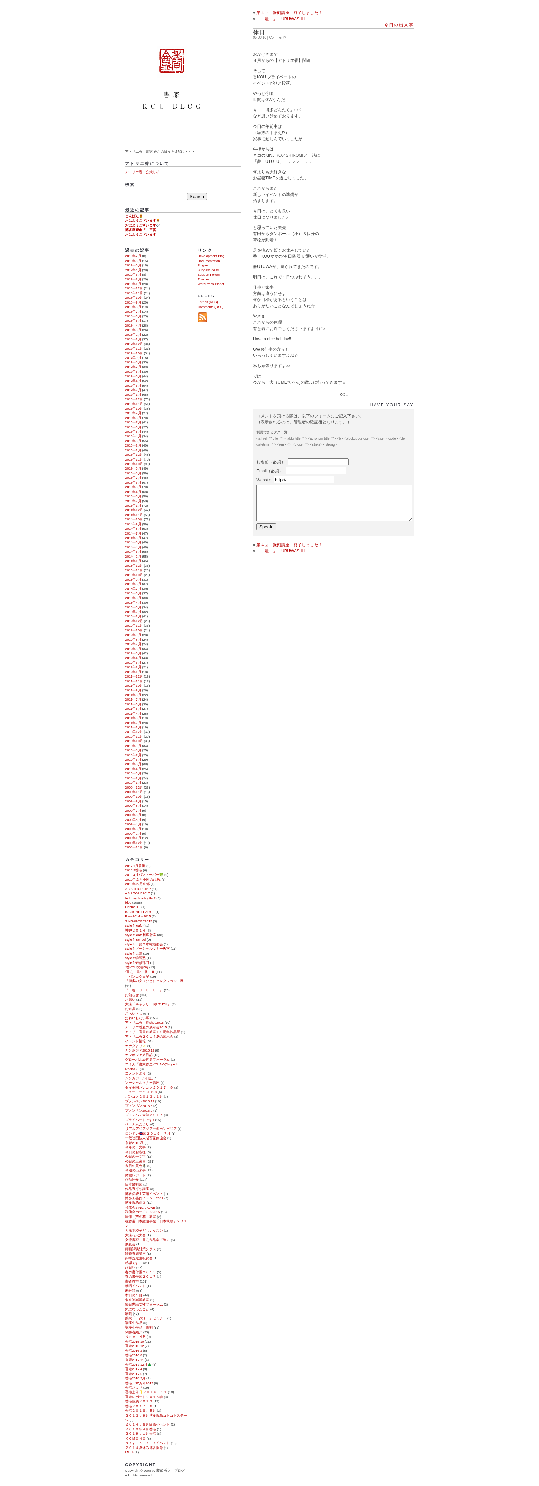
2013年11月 (134, 570)
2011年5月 (133, 709)
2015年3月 (133, 496)
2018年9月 (133, 302)
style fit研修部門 (137, 963)
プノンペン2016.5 (138, 1106)
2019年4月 (133, 270)
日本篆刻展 (133, 1184)
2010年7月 (133, 755)
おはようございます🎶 (142, 225)
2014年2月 (133, 556)
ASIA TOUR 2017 (138, 889)
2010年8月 (133, 750)
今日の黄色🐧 (135, 1166)
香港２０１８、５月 (140, 1410)
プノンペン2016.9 (138, 1110)
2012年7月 (133, 644)
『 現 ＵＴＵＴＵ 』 (144, 990)
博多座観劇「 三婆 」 (144, 230)
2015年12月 (134, 454)
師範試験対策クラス (140, 1249)
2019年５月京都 (137, 884)
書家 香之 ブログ (172, 73)
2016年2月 (133, 445)
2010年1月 (133, 782)
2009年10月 (134, 797)
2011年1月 (133, 727)
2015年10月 (134, 464)
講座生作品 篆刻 (139, 1327)
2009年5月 (133, 820)
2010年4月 (133, 769)
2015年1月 (133, 505)
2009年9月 (133, 801)
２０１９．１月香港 (140, 1433)
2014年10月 (134, 519)
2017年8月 (133, 362)
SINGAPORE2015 (138, 921)
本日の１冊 (133, 1295)
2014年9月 (133, 524)
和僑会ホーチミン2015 (142, 1212)
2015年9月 (133, 468)
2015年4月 (133, 492)
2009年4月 (133, 824)
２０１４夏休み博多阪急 (144, 1448)
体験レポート (135, 1175)
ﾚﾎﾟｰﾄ (129, 1452)
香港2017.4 (133, 1369)
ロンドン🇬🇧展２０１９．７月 (147, 1133)
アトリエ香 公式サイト (144, 172)
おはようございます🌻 (142, 220)
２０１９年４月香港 (140, 1429)
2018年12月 (134, 288)
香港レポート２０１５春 (144, 1397)
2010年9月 (133, 746)
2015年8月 (133, 473)
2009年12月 (134, 787)
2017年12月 (134, 344)
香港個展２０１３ (139, 1401)
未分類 (130, 1290)
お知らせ (132, 995)
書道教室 (132, 1281)
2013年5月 (133, 598)
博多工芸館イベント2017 (144, 1198)
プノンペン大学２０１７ (144, 1115)
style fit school (135, 940)
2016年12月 (134, 399)
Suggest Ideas (208, 270)
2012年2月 (133, 667)
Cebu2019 (132, 907)
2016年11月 (134, 404)
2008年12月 (134, 843)
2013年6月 (133, 593)
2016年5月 (133, 431)
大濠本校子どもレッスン (144, 1230)
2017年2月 (133, 390)
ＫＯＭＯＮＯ (135, 1438)
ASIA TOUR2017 (137, 893)
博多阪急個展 (135, 1202)
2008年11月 (134, 847)
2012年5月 (133, 653)
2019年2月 (133, 279)
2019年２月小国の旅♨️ (143, 879)
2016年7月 (133, 422)
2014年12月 (134, 510)
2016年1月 (133, 450)
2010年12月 (134, 732)
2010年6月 (133, 759)
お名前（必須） (270, 462)
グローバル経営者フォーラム (147, 1059)
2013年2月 (133, 612)
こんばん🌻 (134, 216)
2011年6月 (133, 704)
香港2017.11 (134, 1360)
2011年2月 (133, 723)
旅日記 (130, 1267)
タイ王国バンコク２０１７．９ (149, 1087)
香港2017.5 (133, 1374)
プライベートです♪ (139, 1120)
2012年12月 (134, 621)
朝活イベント (135, 1286)
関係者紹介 (133, 1332)
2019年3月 (133, 274)
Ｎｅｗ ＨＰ (135, 1337)
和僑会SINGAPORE (140, 1207)
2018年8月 (133, 307)
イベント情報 (135, 1041)
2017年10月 (134, 353)
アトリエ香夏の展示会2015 (146, 1027)
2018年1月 (133, 339)
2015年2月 (133, 501)
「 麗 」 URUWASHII (280, 18)
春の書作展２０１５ (140, 1272)
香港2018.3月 (135, 1378)
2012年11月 (134, 625)
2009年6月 (133, 815)
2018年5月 (133, 320)
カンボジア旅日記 (139, 1055)
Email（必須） (269, 471)
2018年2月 (133, 335)
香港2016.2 (133, 1350)
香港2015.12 (134, 1346)
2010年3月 (133, 773)
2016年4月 (133, 436)
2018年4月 (133, 325)
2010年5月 (133, 764)
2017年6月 (133, 371)
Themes (204, 279)
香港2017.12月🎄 (138, 1364)
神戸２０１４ (135, 930)
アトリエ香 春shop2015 (144, 1022)
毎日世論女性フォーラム (144, 1304)
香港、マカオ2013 (139, 1383)
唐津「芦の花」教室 (140, 1217)
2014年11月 (134, 515)
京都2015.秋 (134, 1143)
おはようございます (140, 234)
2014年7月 (133, 533)
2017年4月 (133, 381)
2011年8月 (133, 695)
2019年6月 (133, 261)
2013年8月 (133, 584)
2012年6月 (133, 649)
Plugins (203, 265)
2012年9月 (133, 635)
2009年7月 (133, 810)
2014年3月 (133, 551)
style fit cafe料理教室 (140, 935)
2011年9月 (133, 690)
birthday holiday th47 (140, 898)
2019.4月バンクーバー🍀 (144, 875)
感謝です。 (133, 1263)
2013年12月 (134, 566)
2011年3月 (133, 718)
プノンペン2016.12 (139, 1101)
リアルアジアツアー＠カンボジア (151, 1129)
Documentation (209, 261)
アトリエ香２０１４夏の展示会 (149, 1036)
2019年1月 (133, 284)
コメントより (135, 1073)
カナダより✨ (135, 1046)
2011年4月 (133, 713)
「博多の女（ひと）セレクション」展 (154, 981)
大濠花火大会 (135, 1235)
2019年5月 (133, 265)
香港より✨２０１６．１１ (146, 1392)
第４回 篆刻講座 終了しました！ (289, 12)
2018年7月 (133, 311)
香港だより (133, 1387)
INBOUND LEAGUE (140, 912)
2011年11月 (134, 681)
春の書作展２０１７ (140, 1276)
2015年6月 (133, 482)
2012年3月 (133, 662)
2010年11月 (134, 736)
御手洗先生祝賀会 (139, 1258)
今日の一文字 (135, 1156)
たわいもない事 (137, 1018)
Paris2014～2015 (138, 916)
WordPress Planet (211, 284)
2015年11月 (134, 459)
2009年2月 (133, 833)
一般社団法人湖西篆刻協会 (145, 1138)
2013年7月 (133, 589)
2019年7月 (133, 256)
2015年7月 (133, 478)
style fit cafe (134, 925)
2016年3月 (133, 441)
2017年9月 (133, 358)
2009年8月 (133, 805)
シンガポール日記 (139, 1078)
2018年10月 (134, 297)
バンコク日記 (137, 976)
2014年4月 (133, 547)
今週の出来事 (135, 1170)
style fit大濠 (133, 953)
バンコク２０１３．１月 (144, 1096)
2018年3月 (133, 330)
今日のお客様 (135, 1152)
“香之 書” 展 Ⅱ (140, 972)
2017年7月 (133, 367)
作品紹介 (132, 1179)
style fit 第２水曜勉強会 (144, 944)
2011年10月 (134, 685)
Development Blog (211, 256)
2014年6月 (133, 538)
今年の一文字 (135, 1147)
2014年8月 (133, 528)
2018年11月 (134, 293)
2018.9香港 (133, 870)
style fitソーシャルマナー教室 (147, 948)
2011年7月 (133, 699)
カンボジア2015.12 (139, 1050)
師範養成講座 (135, 1253)
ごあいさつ (133, 1013)
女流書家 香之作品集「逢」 (147, 1240)
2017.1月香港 (135, 866)
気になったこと (137, 1309)
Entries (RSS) (208, 302)
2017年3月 (133, 385)
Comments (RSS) (210, 307)
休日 (259, 32)
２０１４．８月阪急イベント (147, 1424)
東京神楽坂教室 (137, 1300)
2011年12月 (134, 676)
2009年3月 (133, 829)
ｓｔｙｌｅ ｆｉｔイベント (147, 1443)
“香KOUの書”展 (136, 967)
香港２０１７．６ (139, 1406)
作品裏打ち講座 (137, 1189)
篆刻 (128, 1314)
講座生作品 (133, 1323)
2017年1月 (133, 394)
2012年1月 (133, 672)
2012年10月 (134, 630)
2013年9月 (133, 579)
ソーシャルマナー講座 (142, 1083)
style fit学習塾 (135, 958)
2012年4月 (133, 658)
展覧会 (130, 1244)
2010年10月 (134, 741)
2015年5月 (133, 487)
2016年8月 (133, 418)
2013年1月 (133, 616)
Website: (265, 479)
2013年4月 (133, 602)
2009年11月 (134, 792)
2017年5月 (133, 376)
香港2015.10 (134, 1341)
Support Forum (209, 274)
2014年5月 (133, 542)
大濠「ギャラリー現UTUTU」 (148, 1004)
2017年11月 (134, 348)
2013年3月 (133, 607)
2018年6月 (133, 316)
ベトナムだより (137, 1124)
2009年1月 (133, 838)
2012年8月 (133, 639)
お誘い (130, 999)
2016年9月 (133, 413)
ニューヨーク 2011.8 (141, 1092)
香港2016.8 (133, 1355)
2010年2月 (133, 778)
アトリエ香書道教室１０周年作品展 (152, 1032)
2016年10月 (134, 408)
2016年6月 (133, 427)
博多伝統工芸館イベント (144, 1194)
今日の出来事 (399, 25)
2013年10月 (134, 575)
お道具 (130, 1009)
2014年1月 (133, 561)
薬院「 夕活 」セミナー (145, 1318)
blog (128, 902)
